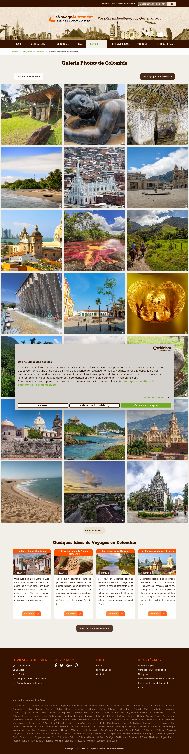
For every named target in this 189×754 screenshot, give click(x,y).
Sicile (15, 737)
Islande (31, 723)
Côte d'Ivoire (156, 712)
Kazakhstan (113, 723)
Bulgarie (112, 709)
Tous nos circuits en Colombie (94, 628)
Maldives (85, 727)
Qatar (46, 734)
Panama (119, 730)
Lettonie (163, 723)
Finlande (121, 716)
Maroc (110, 727)
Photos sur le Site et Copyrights (153, 683)
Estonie (89, 716)
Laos (155, 723)
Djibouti (16, 716)
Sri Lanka (63, 737)
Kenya (124, 723)
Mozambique (19, 730)
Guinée (28, 719)
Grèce (158, 716)
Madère (64, 727)
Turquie (49, 741)
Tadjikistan (121, 737)
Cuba (122, 712)
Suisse (73, 737)
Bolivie (60, 709)
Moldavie (144, 727)
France (131, 716)
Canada (16, 712)
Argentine (104, 705)
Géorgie (65, 719)
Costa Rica (95, 712)
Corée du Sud (81, 712)
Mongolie (155, 727)
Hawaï (74, 719)
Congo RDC (65, 712)
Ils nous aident (103, 670)
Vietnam (91, 741)
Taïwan (143, 737)
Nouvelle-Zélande (69, 730)
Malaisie (74, 727)
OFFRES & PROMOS (120, 44)
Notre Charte (19, 674)
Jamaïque (81, 723)
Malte (102, 727)
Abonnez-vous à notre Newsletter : (120, 3)
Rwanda (77, 734)
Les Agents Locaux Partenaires (28, 683)
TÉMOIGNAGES (62, 44)
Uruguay (69, 741)
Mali (95, 727)
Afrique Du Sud (21, 705)
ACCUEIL (20, 44)
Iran (14, 723)
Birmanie (49, 709)
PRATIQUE (143, 44)
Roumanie (56, 734)
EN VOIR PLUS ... (94, 530)
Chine (43, 712)
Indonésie (170, 719)
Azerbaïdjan (138, 705)
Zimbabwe (112, 741)
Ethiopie (111, 716)
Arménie (115, 705)
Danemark (170, 712)
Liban (172, 723)
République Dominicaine (95, 734)
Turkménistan (37, 741)
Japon (91, 723)
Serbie (159, 734)
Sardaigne (148, 734)
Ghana (149, 716)
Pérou (38, 734)
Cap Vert (26, 712)
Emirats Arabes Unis (51, 716)
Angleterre (65, 705)
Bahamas (159, 705)
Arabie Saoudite (89, 705)
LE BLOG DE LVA (165, 44)
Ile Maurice (105, 719)
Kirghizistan (135, 723)
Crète (115, 712)
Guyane (55, 719)
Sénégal (110, 737)
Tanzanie (133, 737)
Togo (163, 737)
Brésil (102, 709)
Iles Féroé (152, 719)
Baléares (170, 705)
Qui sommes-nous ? (22, 665)
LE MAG (79, 44)
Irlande (22, 723)
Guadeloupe (169, 716)
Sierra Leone (26, 737)
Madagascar (51, 727)
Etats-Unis (100, 716)
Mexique (133, 727)
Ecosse (25, 716)
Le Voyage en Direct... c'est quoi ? (29, 678)
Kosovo (146, 723)
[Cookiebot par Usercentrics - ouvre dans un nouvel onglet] (155, 349)
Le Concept (18, 670)
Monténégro (169, 727)
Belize (29, 709)
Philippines (148, 730)
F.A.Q (99, 665)
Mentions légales (146, 665)
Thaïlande (154, 737)
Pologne (160, 730)
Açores (149, 705)
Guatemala (18, 719)
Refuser (43, 405)
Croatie (106, 712)
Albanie (35, 705)
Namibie (32, 730)
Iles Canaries (138, 719)
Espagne (78, 716)
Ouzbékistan (106, 730)
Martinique (121, 727)
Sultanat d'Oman (86, 737)
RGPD (141, 687)
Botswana (92, 709)
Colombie (52, 712)
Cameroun (170, 709)
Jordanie (101, 723)
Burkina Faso (124, 709)
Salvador (136, 734)
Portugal (29, 734)
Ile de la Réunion (122, 719)
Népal (84, 730)
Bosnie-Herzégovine (75, 709)
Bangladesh (18, 709)
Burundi (137, 709)
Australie (125, 705)
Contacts (100, 674)
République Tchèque (119, 734)
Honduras (84, 719)
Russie (67, 734)
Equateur (67, 716)
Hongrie (95, 719)
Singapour (40, 737)
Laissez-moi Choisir (94, 405)
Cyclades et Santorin (137, 712)
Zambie (101, 741)
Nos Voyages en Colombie (157, 76)
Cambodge (156, 709)
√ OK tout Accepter (146, 405)
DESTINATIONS (39, 44)
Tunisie (25, 741)
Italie (72, 723)
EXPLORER (96, 44)
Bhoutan (39, 709)
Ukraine (59, 741)
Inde (161, 719)
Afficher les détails (152, 397)
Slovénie (51, 737)
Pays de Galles (133, 730)
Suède (100, 737)
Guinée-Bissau (42, 719)
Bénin (146, 709)
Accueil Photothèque (29, 76)
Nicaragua (43, 730)
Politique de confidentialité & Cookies (156, 678)
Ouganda (93, 730)
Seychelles (169, 734)
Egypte (35, 716)
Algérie (44, 705)
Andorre (53, 705)
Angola (75, 705)
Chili (35, 712)
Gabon (140, 716)
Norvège (54, 730)
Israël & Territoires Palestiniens (52, 723)
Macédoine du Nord (33, 727)
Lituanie (16, 727)
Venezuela (80, 741)
